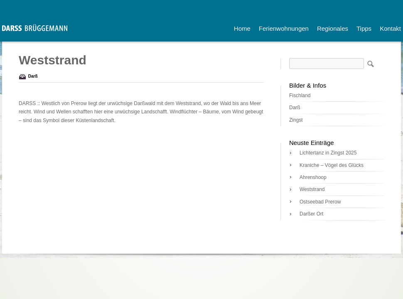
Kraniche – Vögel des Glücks (332, 165)
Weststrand (312, 189)
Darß (33, 76)
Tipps (363, 28)
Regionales (332, 28)
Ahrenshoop (313, 177)
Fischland (299, 95)
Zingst (296, 120)
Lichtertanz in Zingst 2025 (328, 153)
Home (242, 28)
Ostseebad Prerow (320, 202)
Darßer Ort (311, 214)
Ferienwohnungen (284, 28)
